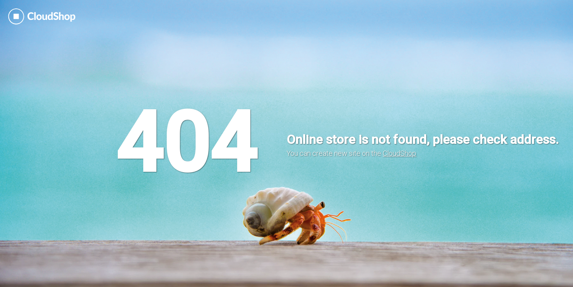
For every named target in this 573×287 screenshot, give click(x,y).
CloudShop (399, 153)
